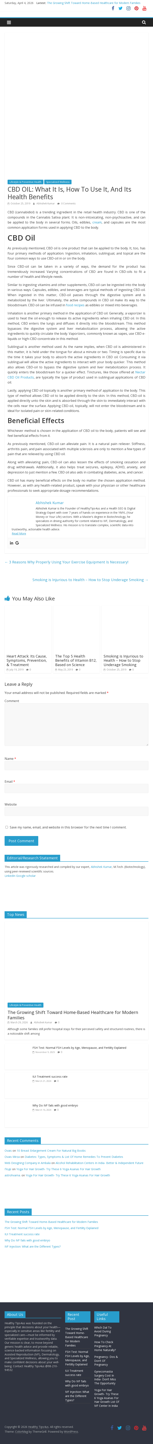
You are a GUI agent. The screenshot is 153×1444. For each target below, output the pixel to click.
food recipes (75, 305)
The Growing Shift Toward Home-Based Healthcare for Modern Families (93, 3)
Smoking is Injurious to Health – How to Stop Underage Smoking (90, 579)
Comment (12, 701)
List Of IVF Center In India (106, 1404)
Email (10, 781)
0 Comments (66, 203)
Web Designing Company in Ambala (28, 1163)
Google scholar (26, 876)
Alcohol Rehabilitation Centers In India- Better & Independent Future (100, 1163)
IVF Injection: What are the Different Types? (33, 1246)
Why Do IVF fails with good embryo (55, 1105)
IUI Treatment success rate (50, 1076)
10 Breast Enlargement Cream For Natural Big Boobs (51, 1150)
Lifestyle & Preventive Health (25, 182)
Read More (19, 533)
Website (11, 804)
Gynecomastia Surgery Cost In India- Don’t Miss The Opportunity (105, 1377)
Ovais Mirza (12, 1157)
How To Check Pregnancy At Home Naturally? (105, 1346)
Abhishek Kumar (45, 203)
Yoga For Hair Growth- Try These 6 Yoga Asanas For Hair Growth (58, 1169)
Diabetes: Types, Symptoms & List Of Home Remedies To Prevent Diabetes (74, 1157)
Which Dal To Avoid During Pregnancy (103, 1331)
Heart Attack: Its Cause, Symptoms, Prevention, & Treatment (27, 660)
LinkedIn (10, 876)
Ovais (8, 1150)
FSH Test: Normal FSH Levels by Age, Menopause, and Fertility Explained (79, 1048)
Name (10, 758)
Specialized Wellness (58, 182)
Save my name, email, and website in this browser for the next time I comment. (68, 827)
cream (97, 222)
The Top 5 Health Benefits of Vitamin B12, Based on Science (76, 660)
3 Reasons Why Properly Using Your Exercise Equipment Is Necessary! (66, 562)
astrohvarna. (13, 1175)
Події (8, 1169)
